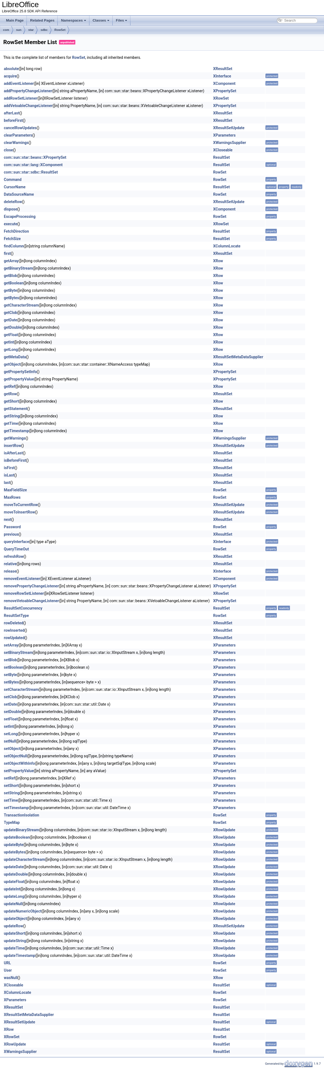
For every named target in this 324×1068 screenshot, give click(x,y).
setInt (9, 726)
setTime (11, 800)
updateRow (13, 926)
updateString (15, 941)
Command (13, 179)
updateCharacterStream (24, 859)
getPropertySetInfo (20, 372)
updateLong (14, 896)
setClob (10, 697)
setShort (11, 785)
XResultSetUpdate (229, 128)
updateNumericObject (23, 911)
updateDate (14, 867)
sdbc (44, 29)
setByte (10, 674)
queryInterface (16, 541)
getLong (11, 349)
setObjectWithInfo (19, 763)
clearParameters (18, 135)
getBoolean (14, 283)
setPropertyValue (19, 771)
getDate (10, 320)
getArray (11, 261)
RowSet (59, 29)
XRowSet (221, 98)
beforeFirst (13, 120)
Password (12, 527)
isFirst (9, 468)
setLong (11, 734)
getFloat (11, 335)
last (7, 482)
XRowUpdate (224, 830)
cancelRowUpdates (20, 128)
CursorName (14, 187)
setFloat (11, 719)
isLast (9, 475)
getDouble (12, 327)
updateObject (15, 918)
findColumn (14, 246)
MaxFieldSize (15, 490)
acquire (10, 76)
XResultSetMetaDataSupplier (238, 357)
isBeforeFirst (15, 460)
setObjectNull (15, 756)
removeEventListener (22, 578)
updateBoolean (17, 837)
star (31, 29)
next (7, 519)
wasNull (10, 977)
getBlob (10, 275)
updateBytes (14, 852)
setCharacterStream (21, 689)
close (8, 150)
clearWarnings (16, 142)
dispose (10, 209)
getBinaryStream (18, 268)
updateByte (14, 844)
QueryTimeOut (16, 549)
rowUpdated (14, 638)
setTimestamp (16, 808)
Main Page (15, 20)
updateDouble (16, 874)
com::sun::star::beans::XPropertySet (35, 157)
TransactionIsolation (21, 815)
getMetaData (15, 357)
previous (11, 534)
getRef (9, 386)
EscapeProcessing (20, 216)
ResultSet (221, 157)
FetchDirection (16, 231)
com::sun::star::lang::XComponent (33, 165)
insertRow (12, 445)
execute (10, 224)
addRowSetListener (20, 98)
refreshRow (14, 556)
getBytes (11, 298)
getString (12, 416)
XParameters (224, 135)
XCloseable (223, 150)
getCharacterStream (21, 305)
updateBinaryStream (21, 830)
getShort (11, 401)
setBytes (11, 682)
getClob (10, 312)
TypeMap (12, 822)
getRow (10, 394)
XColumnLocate (227, 246)
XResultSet (222, 69)
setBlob (10, 660)
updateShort (14, 933)
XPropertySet (224, 91)
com (6, 29)
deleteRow (13, 202)
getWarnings (15, 438)
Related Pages (42, 20)
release (10, 571)
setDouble (12, 711)
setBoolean (13, 667)
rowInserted (14, 630)
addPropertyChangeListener (28, 91)
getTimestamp (16, 431)
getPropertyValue (19, 379)
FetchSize (12, 238)
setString (12, 793)
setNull (10, 741)
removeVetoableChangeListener (31, 601)
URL (7, 963)
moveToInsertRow (19, 512)
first (7, 253)
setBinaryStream (18, 652)
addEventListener (19, 83)
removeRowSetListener (24, 593)
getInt (9, 342)
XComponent (224, 83)
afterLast (11, 113)
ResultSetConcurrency (23, 608)
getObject (12, 364)
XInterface (222, 76)
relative (10, 564)
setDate (10, 704)
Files (121, 20)
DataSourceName (19, 194)
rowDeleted (13, 623)
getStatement (15, 408)
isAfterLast (13, 453)
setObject (12, 748)
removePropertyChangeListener (31, 586)
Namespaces (73, 20)
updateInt (12, 889)
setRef (9, 778)
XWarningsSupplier (229, 142)
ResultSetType (16, 615)
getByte (10, 290)
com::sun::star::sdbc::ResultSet (31, 172)
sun (19, 29)
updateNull (13, 904)
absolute (11, 69)
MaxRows (12, 497)
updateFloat (14, 881)
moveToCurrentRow (21, 505)
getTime (11, 423)
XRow (218, 261)
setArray (11, 645)
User (8, 970)
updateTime (14, 948)
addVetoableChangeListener (28, 105)
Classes (101, 20)
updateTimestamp (19, 955)
